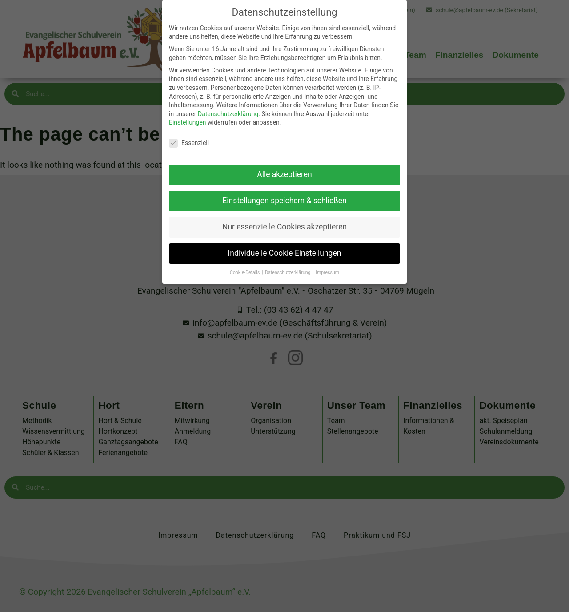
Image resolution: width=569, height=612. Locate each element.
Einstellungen (187, 111)
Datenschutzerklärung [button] (288, 261)
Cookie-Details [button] (245, 261)
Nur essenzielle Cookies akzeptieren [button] (284, 215)
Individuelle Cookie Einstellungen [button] (284, 242)
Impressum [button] (327, 261)
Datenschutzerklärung (228, 102)
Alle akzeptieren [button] (284, 163)
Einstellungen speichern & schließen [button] (284, 189)
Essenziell (189, 132)
